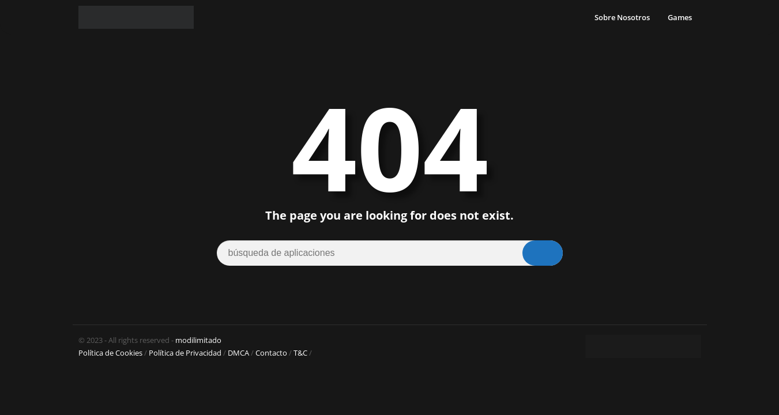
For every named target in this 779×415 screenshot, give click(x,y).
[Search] (390, 253)
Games (680, 17)
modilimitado (198, 340)
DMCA (238, 353)
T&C (300, 353)
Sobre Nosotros (622, 17)
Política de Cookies (110, 353)
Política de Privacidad (185, 353)
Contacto (271, 353)
